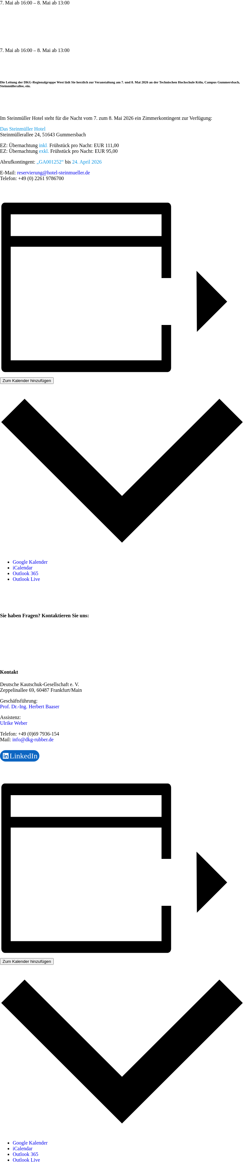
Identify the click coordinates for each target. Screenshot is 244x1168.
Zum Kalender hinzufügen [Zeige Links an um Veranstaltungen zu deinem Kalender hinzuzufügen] (27, 380)
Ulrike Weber (13, 723)
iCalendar (22, 567)
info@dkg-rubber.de (33, 739)
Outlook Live (26, 579)
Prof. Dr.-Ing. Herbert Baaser (29, 706)
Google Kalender (30, 562)
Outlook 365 (25, 573)
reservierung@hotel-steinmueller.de (53, 172)
